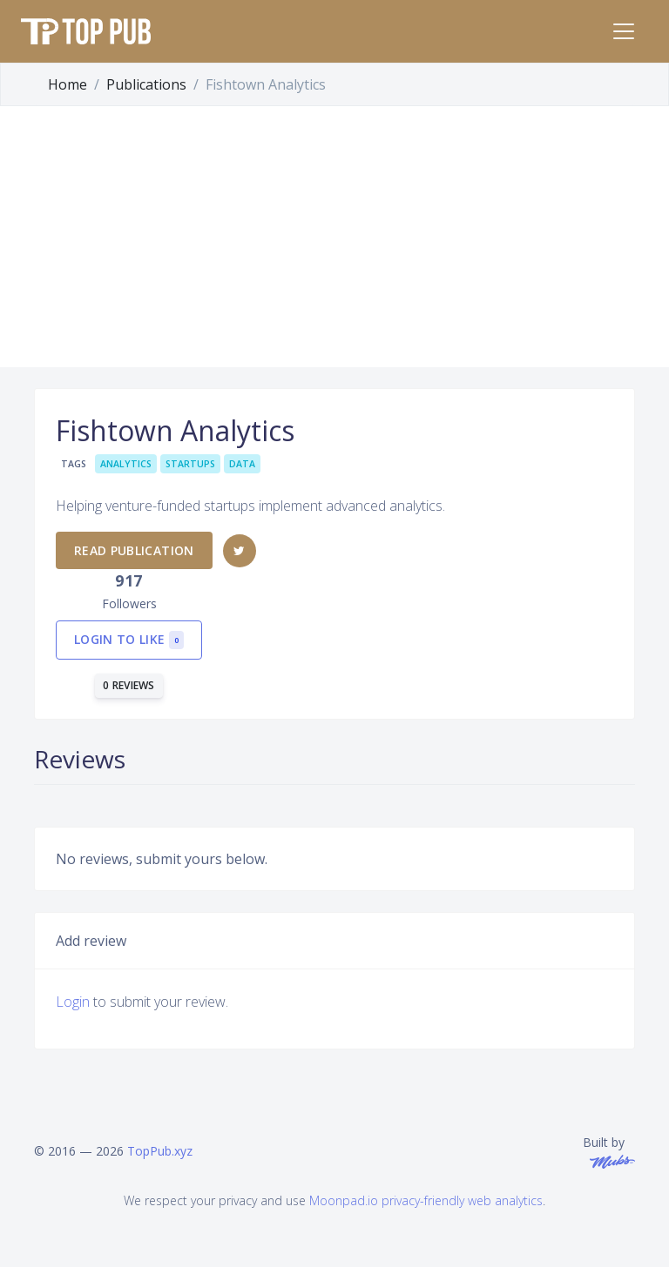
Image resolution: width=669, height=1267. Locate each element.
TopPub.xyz (160, 1151)
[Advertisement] (334, 237)
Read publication (134, 550)
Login (73, 1001)
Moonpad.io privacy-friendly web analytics (426, 1200)
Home (67, 84)
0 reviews (129, 685)
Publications (146, 84)
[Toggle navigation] (623, 31)
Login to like (129, 640)
